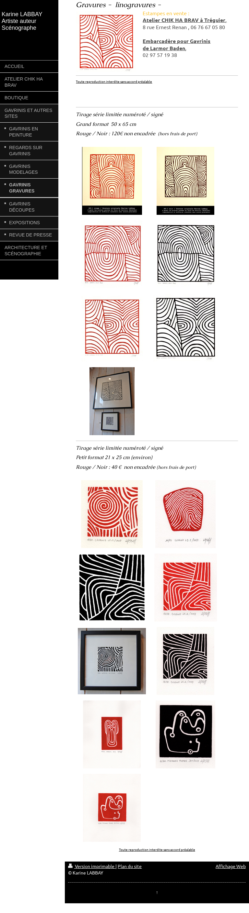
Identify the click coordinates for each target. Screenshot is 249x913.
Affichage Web (231, 866)
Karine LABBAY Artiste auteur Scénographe (22, 21)
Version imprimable (91, 866)
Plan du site (130, 866)
